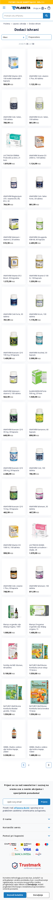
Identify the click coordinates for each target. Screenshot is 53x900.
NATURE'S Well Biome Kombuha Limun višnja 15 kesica (38, 667)
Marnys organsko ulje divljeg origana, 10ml (12, 625)
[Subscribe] (44, 802)
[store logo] (20, 7)
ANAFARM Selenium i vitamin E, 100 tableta (12, 392)
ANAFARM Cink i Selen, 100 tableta (12, 118)
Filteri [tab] (5, 37)
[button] (37, 8)
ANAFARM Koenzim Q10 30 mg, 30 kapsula (13, 430)
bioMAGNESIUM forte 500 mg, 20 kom (37, 392)
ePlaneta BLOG (21, 807)
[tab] (26, 819)
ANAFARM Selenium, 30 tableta (38, 507)
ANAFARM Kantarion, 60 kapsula (38, 430)
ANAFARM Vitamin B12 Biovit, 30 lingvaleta (12, 277)
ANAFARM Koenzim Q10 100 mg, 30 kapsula (13, 354)
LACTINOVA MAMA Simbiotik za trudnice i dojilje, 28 (38, 547)
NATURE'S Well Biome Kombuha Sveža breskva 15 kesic (39, 708)
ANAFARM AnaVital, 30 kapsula (38, 354)
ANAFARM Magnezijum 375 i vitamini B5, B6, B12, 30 (12, 198)
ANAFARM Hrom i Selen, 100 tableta (38, 118)
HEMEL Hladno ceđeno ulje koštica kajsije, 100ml (38, 749)
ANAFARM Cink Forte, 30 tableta (13, 315)
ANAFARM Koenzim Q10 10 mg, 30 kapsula (13, 507)
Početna (7, 24)
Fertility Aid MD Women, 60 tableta (13, 666)
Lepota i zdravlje (20, 24)
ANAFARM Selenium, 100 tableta (39, 587)
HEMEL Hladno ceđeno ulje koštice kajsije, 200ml (12, 749)
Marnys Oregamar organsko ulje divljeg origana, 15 (37, 626)
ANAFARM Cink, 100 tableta (37, 469)
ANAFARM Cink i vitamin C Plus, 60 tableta (38, 77)
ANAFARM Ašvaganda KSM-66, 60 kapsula (38, 238)
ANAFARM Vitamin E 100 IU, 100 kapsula (38, 277)
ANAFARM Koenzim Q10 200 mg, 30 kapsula (13, 469)
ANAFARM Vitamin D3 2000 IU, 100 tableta (37, 156)
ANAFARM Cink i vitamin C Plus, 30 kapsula (12, 587)
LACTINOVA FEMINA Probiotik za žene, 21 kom (11, 158)
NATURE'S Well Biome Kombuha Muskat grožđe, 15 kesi (12, 708)
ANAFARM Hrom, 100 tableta (37, 315)
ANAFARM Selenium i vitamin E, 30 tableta (11, 238)
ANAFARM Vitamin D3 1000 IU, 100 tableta (12, 546)
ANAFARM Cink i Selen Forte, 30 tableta (38, 197)
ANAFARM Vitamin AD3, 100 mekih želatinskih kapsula (12, 78)
